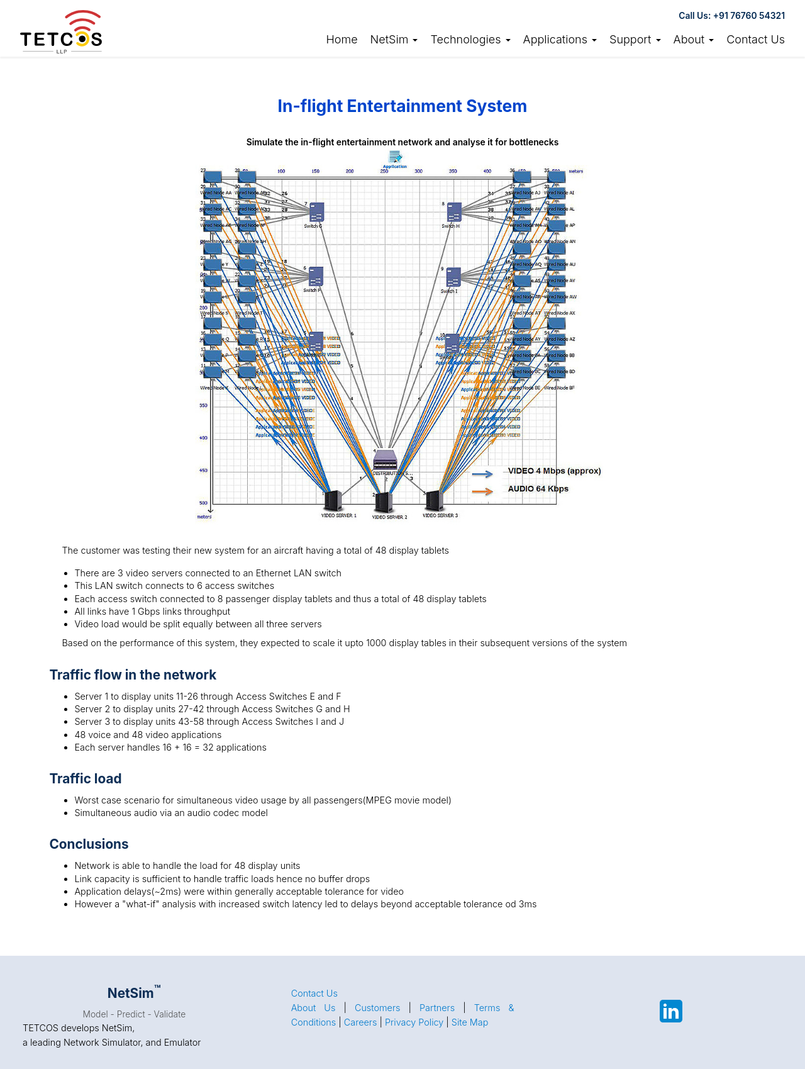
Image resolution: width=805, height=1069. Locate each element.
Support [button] (635, 39)
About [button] (694, 39)
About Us (313, 1007)
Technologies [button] (470, 39)
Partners (437, 1007)
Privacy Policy (414, 1022)
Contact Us (755, 39)
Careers (360, 1022)
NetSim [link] (394, 39)
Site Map (470, 1022)
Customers (378, 1007)
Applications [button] (560, 39)
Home (341, 39)
